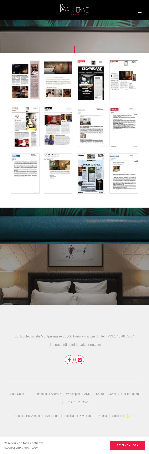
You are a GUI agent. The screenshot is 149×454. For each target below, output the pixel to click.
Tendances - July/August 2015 (124, 80)
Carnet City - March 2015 (58, 173)
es (132, 416)
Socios (116, 415)
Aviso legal (52, 415)
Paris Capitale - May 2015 (25, 127)
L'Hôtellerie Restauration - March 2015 (124, 127)
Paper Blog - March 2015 (25, 173)
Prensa (102, 415)
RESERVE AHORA (127, 445)
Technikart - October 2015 (91, 80)
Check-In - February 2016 (58, 80)
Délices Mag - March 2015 (91, 127)
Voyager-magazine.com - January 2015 (124, 173)
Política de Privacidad (78, 415)
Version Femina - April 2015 (58, 127)
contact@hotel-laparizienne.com (77, 344)
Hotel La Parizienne (27, 415)
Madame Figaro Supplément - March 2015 (91, 173)
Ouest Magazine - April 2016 (25, 80)
